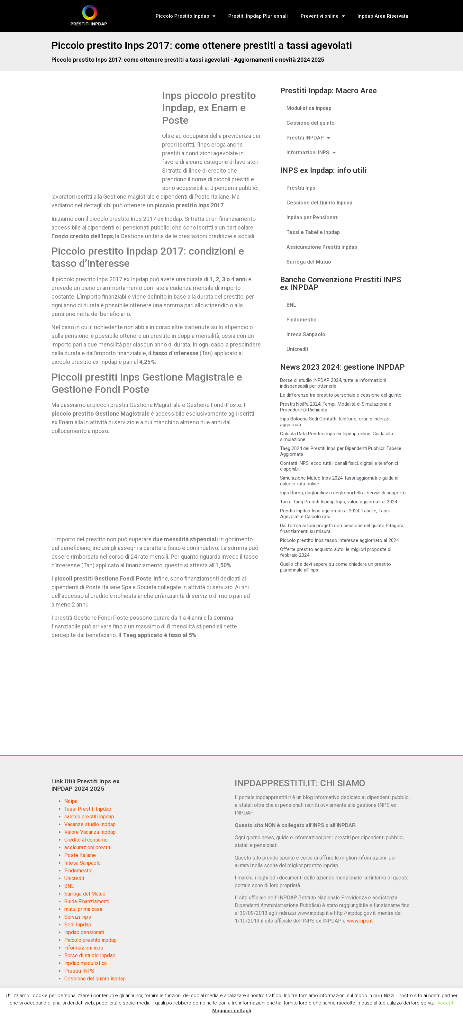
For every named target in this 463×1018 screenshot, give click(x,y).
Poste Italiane (80, 855)
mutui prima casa (83, 909)
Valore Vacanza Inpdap (90, 832)
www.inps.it (360, 921)
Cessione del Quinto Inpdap (319, 203)
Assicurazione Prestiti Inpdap (321, 247)
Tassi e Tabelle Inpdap (313, 232)
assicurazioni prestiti (88, 847)
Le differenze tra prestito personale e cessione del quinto (341, 395)
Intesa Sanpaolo (305, 334)
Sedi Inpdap (77, 925)
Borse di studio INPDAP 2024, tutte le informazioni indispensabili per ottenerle (333, 383)
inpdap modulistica (85, 963)
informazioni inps (83, 948)
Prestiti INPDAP (308, 138)
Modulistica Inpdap (308, 108)
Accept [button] (445, 1003)
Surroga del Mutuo (308, 262)
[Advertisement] (105, 137)
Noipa (70, 801)
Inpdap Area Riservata (383, 16)
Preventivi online (323, 16)
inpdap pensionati (84, 932)
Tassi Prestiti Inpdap (87, 809)
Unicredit (297, 349)
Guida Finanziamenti (86, 901)
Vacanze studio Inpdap (90, 824)
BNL (291, 305)
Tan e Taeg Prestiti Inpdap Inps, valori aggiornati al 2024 (338, 502)
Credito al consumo (86, 840)
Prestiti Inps (300, 188)
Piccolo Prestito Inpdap (185, 16)
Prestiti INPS (79, 971)
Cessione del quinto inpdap (95, 979)
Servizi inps (77, 917)
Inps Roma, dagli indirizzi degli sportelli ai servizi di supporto (343, 493)
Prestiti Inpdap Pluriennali (258, 16)
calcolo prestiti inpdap (89, 817)
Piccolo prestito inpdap (90, 940)
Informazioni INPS (311, 152)
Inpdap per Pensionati (312, 217)
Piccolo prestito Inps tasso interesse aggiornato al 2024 (339, 540)
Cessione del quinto (310, 123)
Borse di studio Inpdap (89, 955)
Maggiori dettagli (231, 1010)
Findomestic (301, 320)
